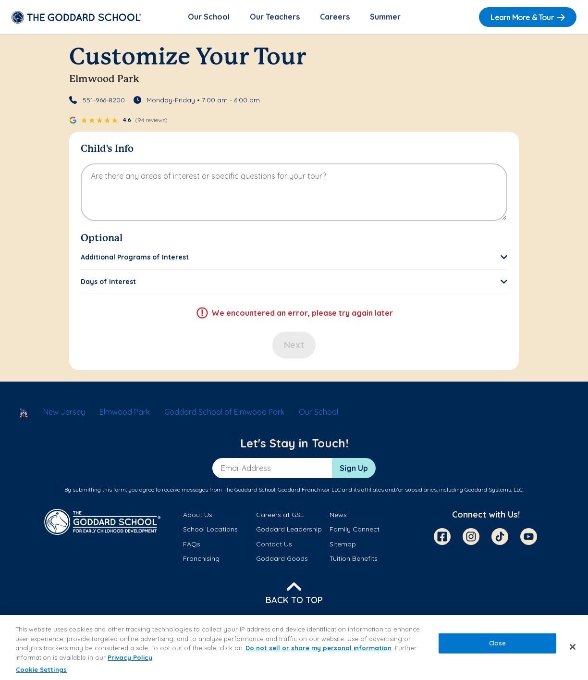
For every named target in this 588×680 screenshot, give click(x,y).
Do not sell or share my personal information (318, 648)
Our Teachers (275, 17)
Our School (209, 17)
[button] (294, 258)
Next (294, 345)
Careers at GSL (280, 515)
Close (497, 643)
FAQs (191, 544)
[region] (294, 647)
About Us (197, 515)
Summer (385, 17)
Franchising (201, 559)
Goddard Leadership (289, 530)
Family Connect (355, 530)
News (338, 515)
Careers (335, 17)
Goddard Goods (282, 559)
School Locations (210, 530)
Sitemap (343, 544)
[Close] (572, 646)
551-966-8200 (104, 101)
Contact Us (274, 544)
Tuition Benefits (354, 559)
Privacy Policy (130, 657)
